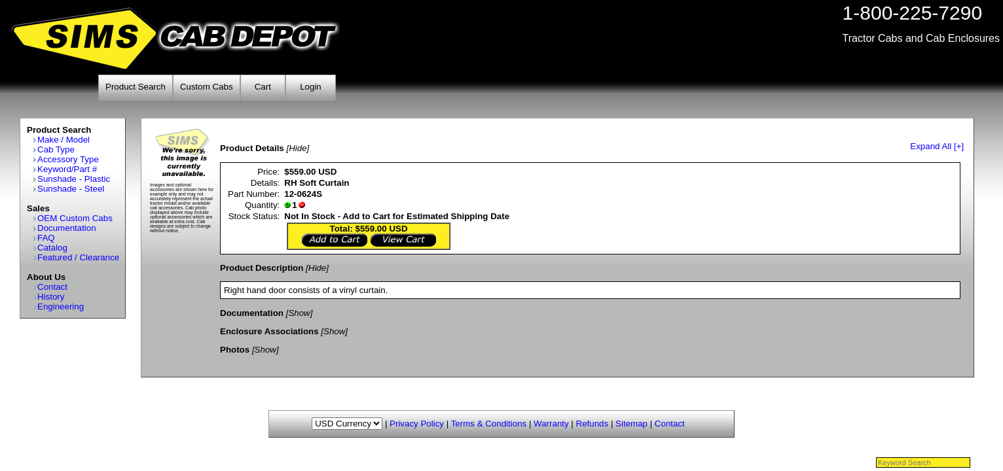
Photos (234, 350)
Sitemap (631, 423)
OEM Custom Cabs (75, 218)
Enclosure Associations (269, 331)
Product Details (252, 148)
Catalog (52, 248)
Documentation (66, 228)
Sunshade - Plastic (73, 179)
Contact (52, 287)
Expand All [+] (937, 146)
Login (311, 87)
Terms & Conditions (489, 423)
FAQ (46, 238)
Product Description (261, 268)
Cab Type (56, 149)
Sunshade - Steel (70, 189)
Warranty (551, 423)
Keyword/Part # (67, 169)
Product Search (135, 87)
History (50, 297)
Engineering (60, 306)
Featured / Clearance (78, 257)
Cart (262, 87)
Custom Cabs (206, 87)
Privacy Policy (417, 423)
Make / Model (63, 140)
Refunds (592, 423)
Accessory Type (68, 159)
